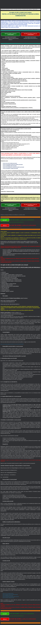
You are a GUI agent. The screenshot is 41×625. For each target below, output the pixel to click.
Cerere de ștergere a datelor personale (10, 168)
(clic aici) (34, 558)
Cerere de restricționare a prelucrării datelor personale (13, 167)
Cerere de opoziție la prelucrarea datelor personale (13, 164)
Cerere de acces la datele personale (10, 163)
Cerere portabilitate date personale (9, 165)
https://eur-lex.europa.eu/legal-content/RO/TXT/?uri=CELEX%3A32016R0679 (12, 344)
